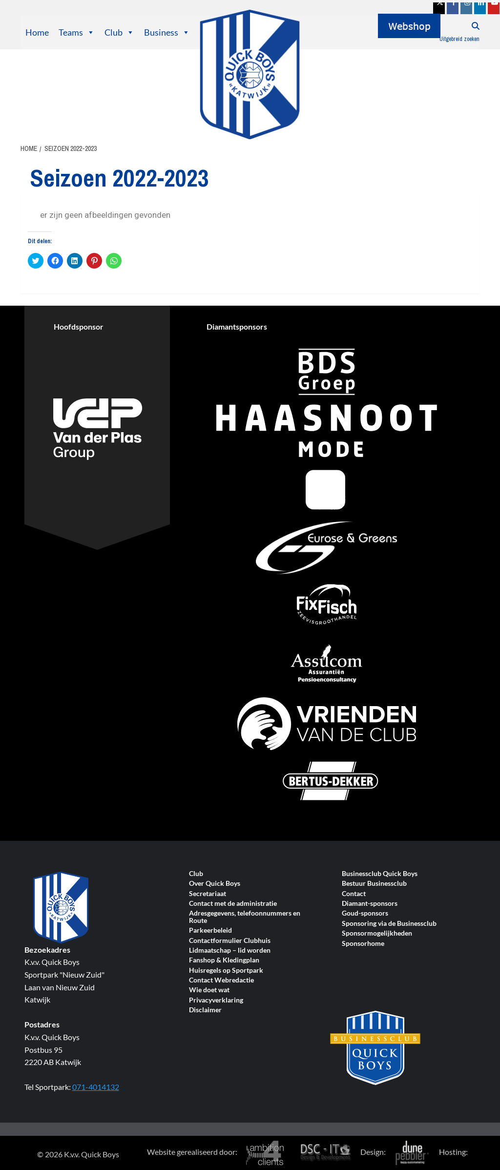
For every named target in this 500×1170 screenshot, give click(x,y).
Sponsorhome (363, 943)
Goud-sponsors (365, 913)
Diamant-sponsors (369, 903)
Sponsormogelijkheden (377, 933)
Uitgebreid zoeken (459, 39)
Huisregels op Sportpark (226, 970)
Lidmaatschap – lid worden (230, 950)
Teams (77, 32)
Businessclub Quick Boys (379, 874)
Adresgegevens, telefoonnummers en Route (244, 917)
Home (37, 32)
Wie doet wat (209, 990)
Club (119, 32)
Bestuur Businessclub (374, 883)
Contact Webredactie (221, 980)
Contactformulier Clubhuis (230, 940)
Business (167, 32)
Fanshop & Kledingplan (224, 960)
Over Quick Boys (214, 883)
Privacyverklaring (216, 1000)
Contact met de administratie (233, 903)
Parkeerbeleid (210, 930)
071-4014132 (95, 1086)
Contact (354, 894)
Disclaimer (205, 1010)
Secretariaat (207, 894)
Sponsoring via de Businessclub (389, 923)
